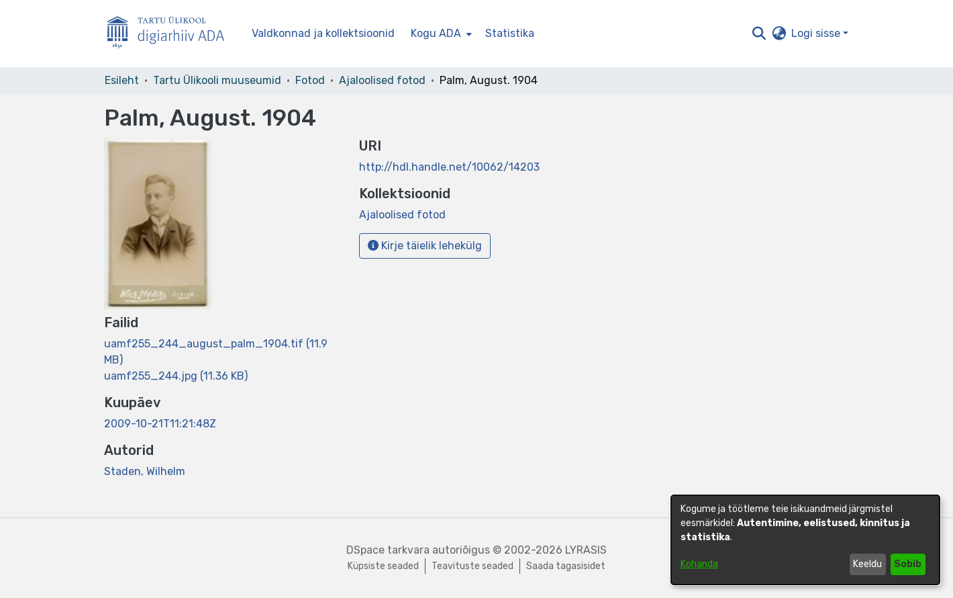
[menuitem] (440, 33)
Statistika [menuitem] (509, 33)
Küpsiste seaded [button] (383, 566)
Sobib (907, 564)
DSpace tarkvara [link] (388, 550)
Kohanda (699, 564)
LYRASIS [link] (586, 550)
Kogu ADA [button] (436, 33)
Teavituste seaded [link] (472, 566)
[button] (758, 34)
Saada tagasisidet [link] (565, 566)
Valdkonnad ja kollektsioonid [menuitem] (323, 33)
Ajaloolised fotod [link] (382, 80)
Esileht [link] (122, 80)
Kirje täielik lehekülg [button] (425, 245)
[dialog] (805, 540)
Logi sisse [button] (817, 33)
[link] (176, 376)
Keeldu (867, 564)
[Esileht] (171, 34)
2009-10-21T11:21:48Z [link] (160, 423)
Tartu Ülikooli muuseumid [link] (217, 80)
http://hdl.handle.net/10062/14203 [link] (449, 167)
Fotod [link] (310, 80)
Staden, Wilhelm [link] (144, 471)
